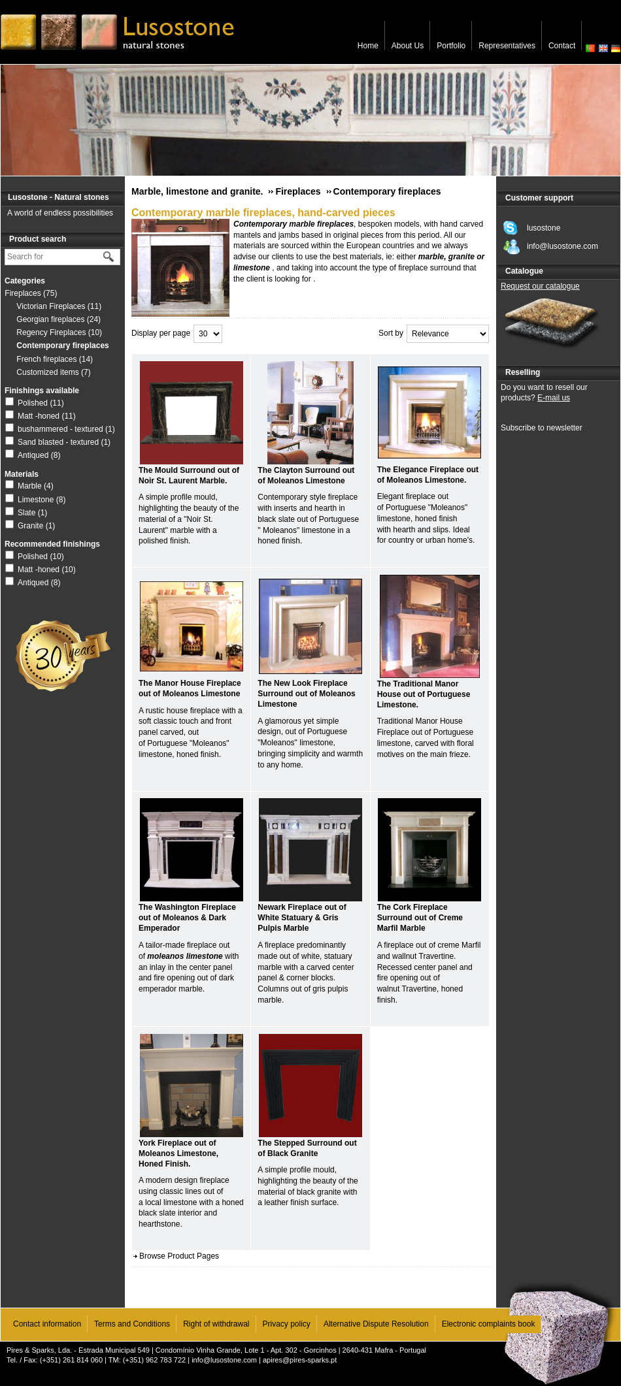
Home (368, 45)
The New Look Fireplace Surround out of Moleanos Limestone (306, 694)
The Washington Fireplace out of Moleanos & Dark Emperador (187, 918)
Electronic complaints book (488, 1324)
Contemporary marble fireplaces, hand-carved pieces (263, 212)
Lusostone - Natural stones (58, 197)
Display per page (160, 333)
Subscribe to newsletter (541, 427)
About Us (408, 45)
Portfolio (451, 45)
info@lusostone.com (224, 1360)
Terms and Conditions (132, 1324)
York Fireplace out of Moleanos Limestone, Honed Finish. (178, 1153)
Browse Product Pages (179, 1256)
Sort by (390, 333)
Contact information (47, 1324)
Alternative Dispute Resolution (376, 1324)
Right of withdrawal (216, 1324)
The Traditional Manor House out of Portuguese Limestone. (424, 694)
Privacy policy (286, 1324)
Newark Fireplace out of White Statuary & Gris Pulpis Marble (302, 918)
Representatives (506, 45)
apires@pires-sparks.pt (300, 1360)
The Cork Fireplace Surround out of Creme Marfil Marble (420, 918)
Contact (561, 45)
